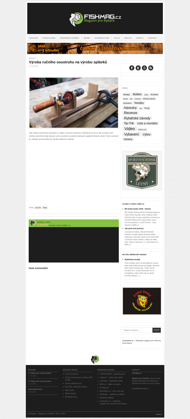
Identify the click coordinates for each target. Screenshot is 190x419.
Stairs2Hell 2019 (35, 389)
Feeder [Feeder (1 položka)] (125, 99)
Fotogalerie (48, 38)
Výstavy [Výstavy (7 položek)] (128, 139)
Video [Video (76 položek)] (129, 129)
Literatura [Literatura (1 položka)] (138, 99)
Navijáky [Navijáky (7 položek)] (139, 102)
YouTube (144, 67)
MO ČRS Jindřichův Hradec (134, 254)
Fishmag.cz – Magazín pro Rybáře (95, 18)
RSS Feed (150, 67)
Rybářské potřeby (69, 38)
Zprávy (140, 38)
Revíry (87, 38)
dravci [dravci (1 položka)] (146, 95)
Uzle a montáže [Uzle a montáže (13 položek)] (147, 123)
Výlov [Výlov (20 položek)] (147, 134)
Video (45, 208)
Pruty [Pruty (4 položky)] (146, 108)
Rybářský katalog (106, 398)
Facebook (131, 67)
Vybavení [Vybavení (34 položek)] (131, 134)
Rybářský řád (102, 38)
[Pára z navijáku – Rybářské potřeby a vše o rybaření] (95, 53)
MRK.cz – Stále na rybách (110, 384)
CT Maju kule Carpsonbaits (39, 373)
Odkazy (128, 38)
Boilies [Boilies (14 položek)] (137, 94)
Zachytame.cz (128, 340)
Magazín (34, 38)
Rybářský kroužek (132, 259)
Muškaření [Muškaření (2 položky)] (127, 103)
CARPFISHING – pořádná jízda (112, 374)
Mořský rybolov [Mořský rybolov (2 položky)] (149, 99)
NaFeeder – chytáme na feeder (112, 394)
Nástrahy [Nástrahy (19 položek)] (130, 108)
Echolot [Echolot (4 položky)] (154, 94)
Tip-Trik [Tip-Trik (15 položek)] (129, 123)
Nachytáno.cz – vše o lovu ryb (112, 391)
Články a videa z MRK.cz (133, 204)
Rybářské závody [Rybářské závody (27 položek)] (137, 118)
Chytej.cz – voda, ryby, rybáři (111, 377)
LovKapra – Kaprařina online (111, 381)
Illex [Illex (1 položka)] (131, 99)
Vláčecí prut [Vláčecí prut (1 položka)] (142, 129)
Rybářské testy (71, 397)
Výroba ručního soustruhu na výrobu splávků (68, 62)
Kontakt (152, 38)
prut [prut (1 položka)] (140, 108)
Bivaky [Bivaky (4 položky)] (126, 94)
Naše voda (69, 390)
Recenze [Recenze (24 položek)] (130, 113)
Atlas (117, 38)
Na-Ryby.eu (104, 388)
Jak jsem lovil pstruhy (134, 228)
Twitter (138, 67)
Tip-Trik (38, 208)
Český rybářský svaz (73, 383)
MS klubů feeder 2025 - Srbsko (138, 209)
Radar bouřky (70, 393)
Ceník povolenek (71, 374)
